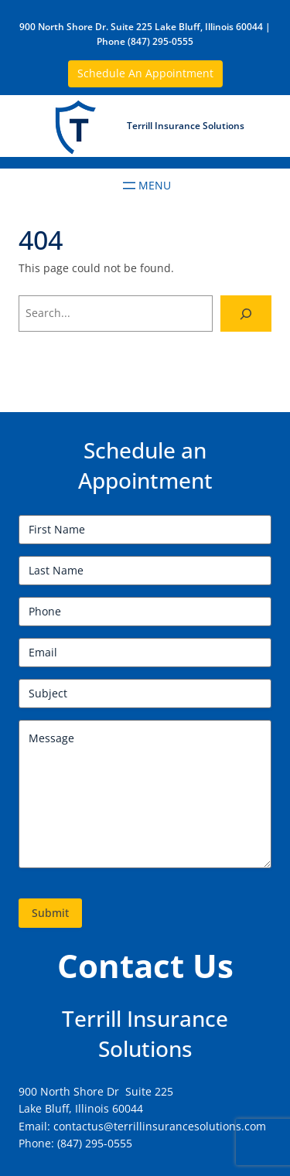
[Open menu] (145, 185)
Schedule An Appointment (145, 73)
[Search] (245, 313)
